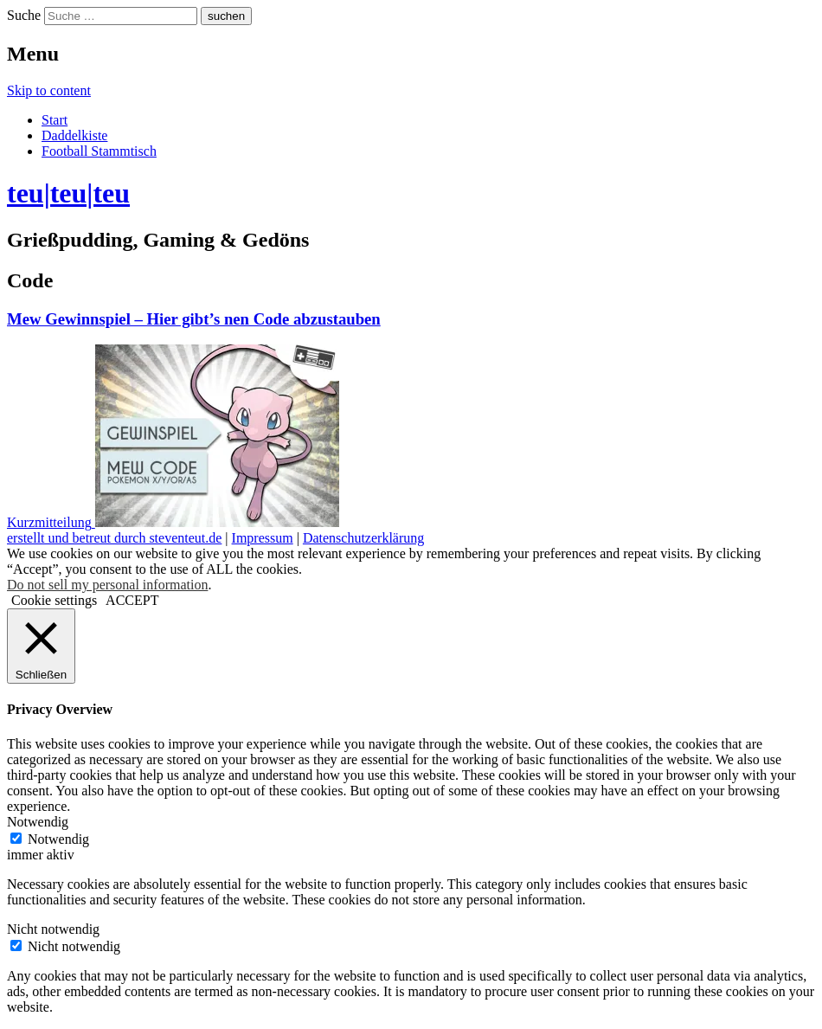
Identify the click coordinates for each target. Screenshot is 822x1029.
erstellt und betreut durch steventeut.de (114, 538)
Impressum (262, 538)
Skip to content (49, 90)
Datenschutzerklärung (363, 538)
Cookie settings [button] (54, 600)
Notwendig (58, 839)
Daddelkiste (74, 135)
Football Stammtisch (99, 151)
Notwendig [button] (37, 821)
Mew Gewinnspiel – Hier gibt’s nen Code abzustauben (194, 319)
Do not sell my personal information (107, 584)
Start (54, 120)
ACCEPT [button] (132, 600)
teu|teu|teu (68, 193)
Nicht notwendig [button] (53, 929)
